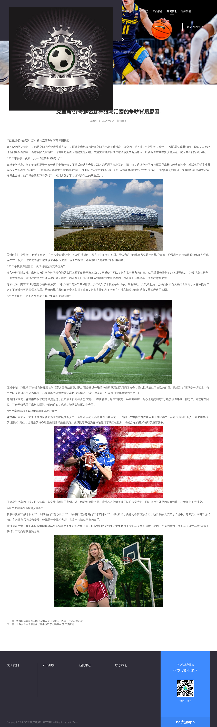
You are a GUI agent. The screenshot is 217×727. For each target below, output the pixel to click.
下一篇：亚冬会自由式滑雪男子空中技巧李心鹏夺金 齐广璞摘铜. (41, 624)
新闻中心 (85, 665)
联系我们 (121, 665)
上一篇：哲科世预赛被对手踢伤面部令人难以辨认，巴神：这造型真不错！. (46, 621)
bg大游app (72, 722)
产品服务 (49, 665)
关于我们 (13, 665)
